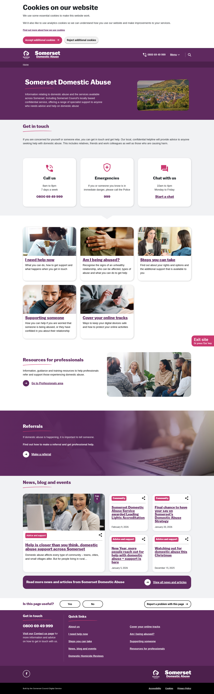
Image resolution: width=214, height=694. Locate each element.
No (92, 604)
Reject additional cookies (81, 40)
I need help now (78, 634)
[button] (100, 535)
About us (74, 626)
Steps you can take (80, 641)
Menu (173, 54)
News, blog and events (82, 648)
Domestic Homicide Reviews (86, 656)
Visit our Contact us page (38, 633)
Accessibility (155, 688)
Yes (70, 604)
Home (26, 64)
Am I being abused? (142, 634)
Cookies (169, 688)
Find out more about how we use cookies (44, 30)
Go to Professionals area (43, 383)
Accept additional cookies (40, 40)
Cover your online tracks (145, 626)
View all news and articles (165, 582)
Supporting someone (143, 641)
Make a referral (37, 454)
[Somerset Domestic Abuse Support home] (41, 54)
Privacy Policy (184, 688)
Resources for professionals (147, 648)
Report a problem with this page (165, 604)
